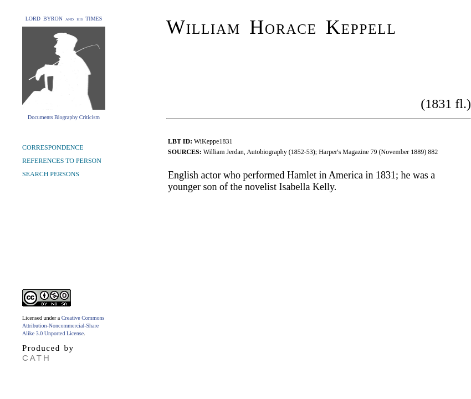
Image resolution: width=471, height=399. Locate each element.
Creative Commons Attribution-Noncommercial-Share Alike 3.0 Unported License (63, 325)
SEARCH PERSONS (50, 174)
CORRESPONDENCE (53, 147)
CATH (36, 357)
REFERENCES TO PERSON (61, 161)
